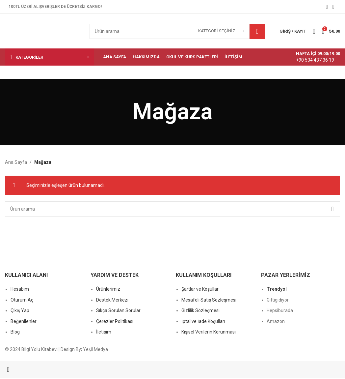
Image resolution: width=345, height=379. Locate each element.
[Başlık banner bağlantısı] (172, 189)
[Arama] (177, 31)
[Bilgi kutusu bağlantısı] (311, 57)
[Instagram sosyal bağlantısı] (333, 7)
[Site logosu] (42, 30)
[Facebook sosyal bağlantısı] (327, 7)
